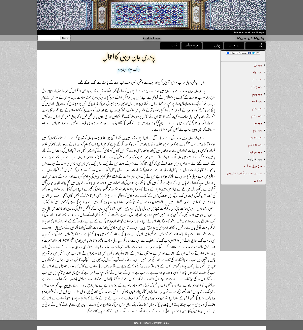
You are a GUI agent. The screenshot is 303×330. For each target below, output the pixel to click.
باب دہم (257, 130)
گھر (261, 45)
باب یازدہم (256, 137)
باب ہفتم (257, 108)
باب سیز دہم (255, 152)
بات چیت (235, 45)
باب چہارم (256, 87)
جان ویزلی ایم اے (253, 166)
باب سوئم (257, 79)
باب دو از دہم (255, 144)
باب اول (258, 65)
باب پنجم (257, 94)
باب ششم (257, 101)
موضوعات (192, 45)
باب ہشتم (256, 116)
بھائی (217, 45)
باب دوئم (257, 72)
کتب (174, 45)
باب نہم (258, 123)
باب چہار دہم (255, 159)
